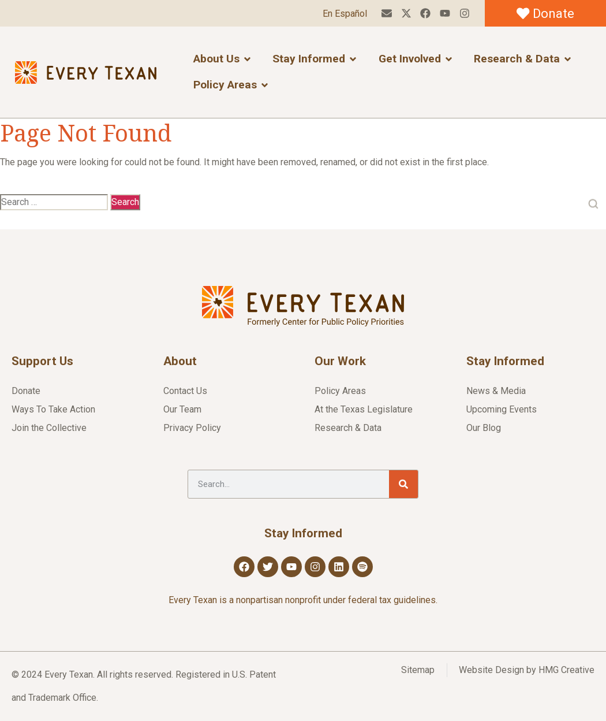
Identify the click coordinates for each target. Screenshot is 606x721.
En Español (344, 13)
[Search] (403, 484)
